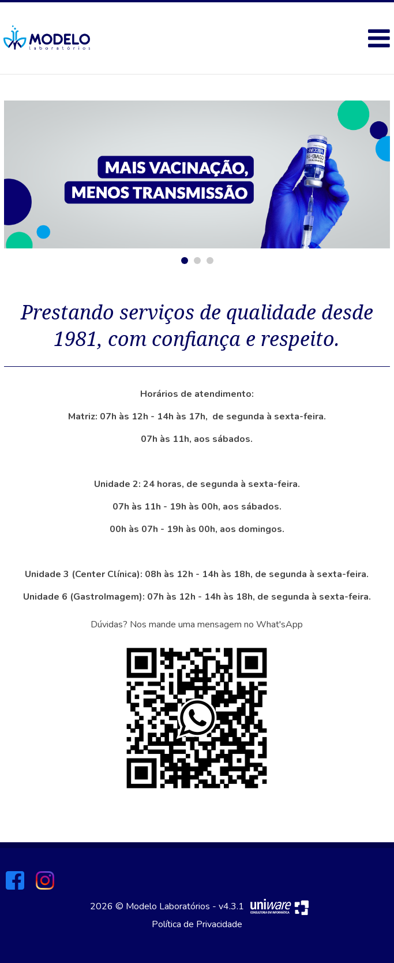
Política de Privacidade (197, 924)
